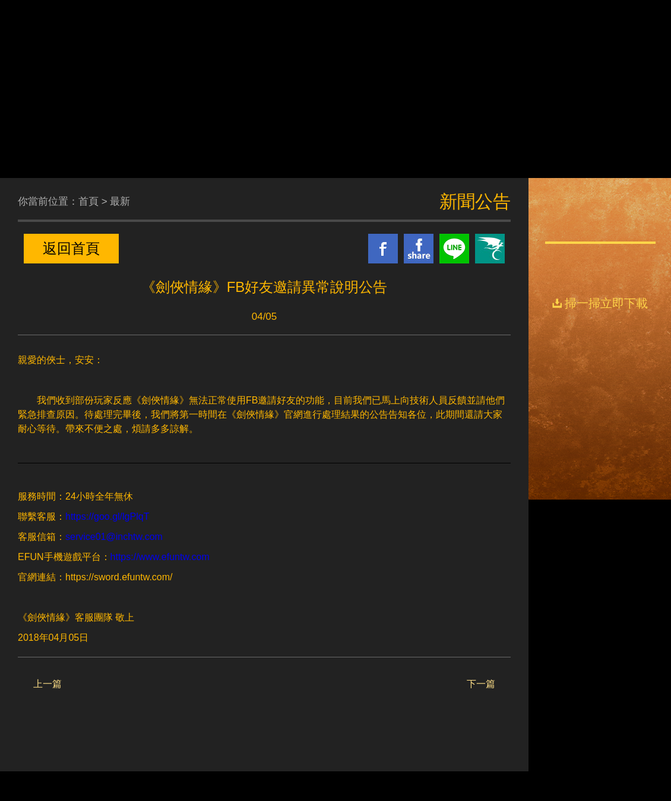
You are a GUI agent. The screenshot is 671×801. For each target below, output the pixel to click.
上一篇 (47, 684)
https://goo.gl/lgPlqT (107, 516)
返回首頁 (71, 248)
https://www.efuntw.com (160, 557)
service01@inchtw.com (114, 537)
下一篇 (481, 684)
